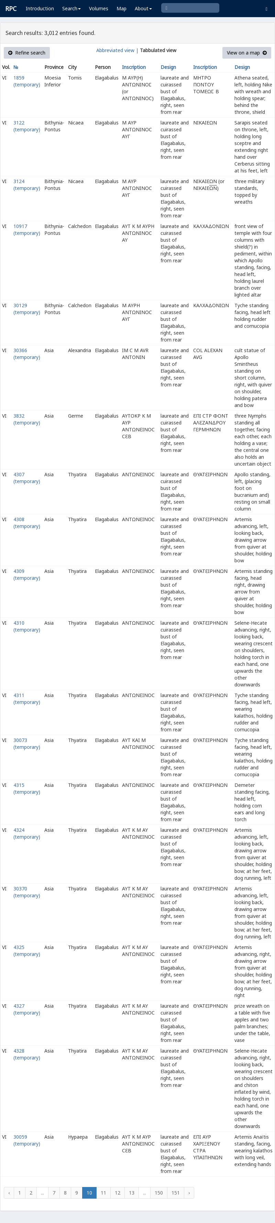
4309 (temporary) (26, 574)
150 (159, 1192)
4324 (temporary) (26, 833)
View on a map (247, 52)
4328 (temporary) (26, 1054)
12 (117, 1192)
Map (121, 8)
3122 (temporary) (26, 126)
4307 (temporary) (26, 477)
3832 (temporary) (26, 419)
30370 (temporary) (26, 892)
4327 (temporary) (26, 1009)
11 (103, 1192)
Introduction (40, 8)
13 (131, 1192)
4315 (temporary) (26, 788)
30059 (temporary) (26, 1140)
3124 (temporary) (26, 184)
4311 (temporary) (26, 698)
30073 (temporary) (26, 743)
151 (176, 1192)
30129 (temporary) (26, 308)
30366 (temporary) (26, 353)
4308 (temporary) (26, 522)
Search (71, 8)
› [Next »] (189, 1192)
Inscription (134, 67)
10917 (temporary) (26, 229)
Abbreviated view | (117, 50)
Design (168, 67)
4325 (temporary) (26, 950)
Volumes (98, 8)
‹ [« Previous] (9, 1192)
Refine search (26, 52)
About (143, 8)
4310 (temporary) (26, 626)
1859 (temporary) (26, 81)
